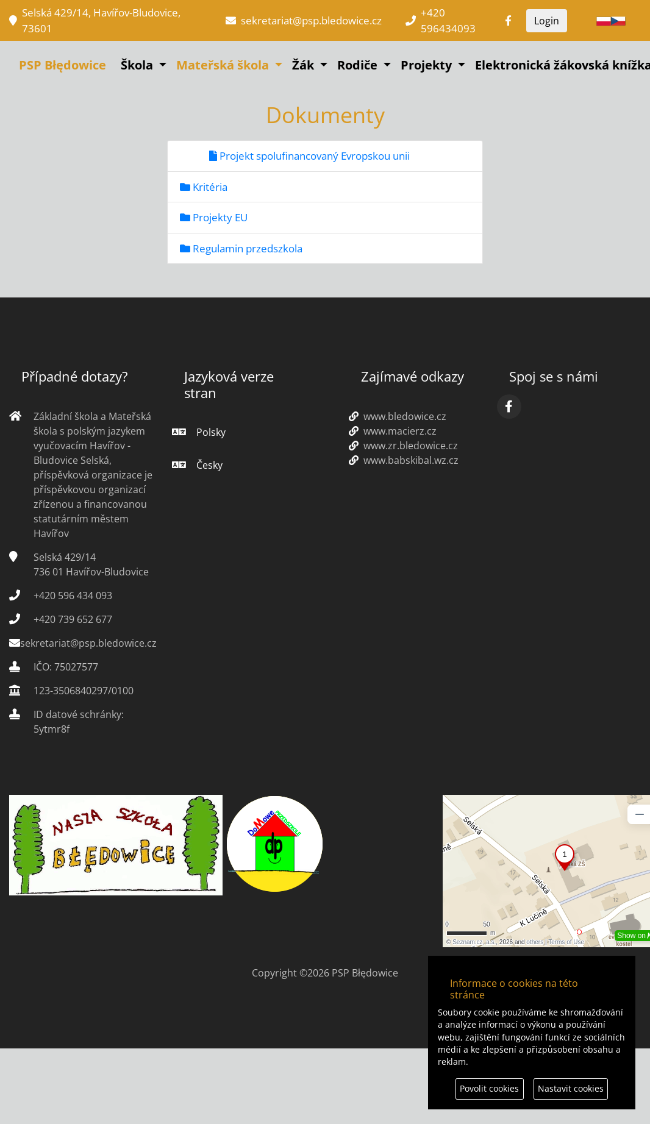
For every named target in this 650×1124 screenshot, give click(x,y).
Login (546, 20)
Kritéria (203, 187)
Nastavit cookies (571, 1088)
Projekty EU (214, 217)
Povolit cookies (489, 1088)
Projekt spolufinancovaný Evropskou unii (309, 156)
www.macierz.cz (393, 431)
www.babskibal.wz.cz (404, 460)
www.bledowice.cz (397, 416)
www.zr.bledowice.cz (403, 445)
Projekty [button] (428, 65)
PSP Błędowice (62, 65)
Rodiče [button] (358, 65)
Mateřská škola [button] (224, 65)
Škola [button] (138, 65)
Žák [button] (304, 65)
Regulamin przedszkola (241, 248)
